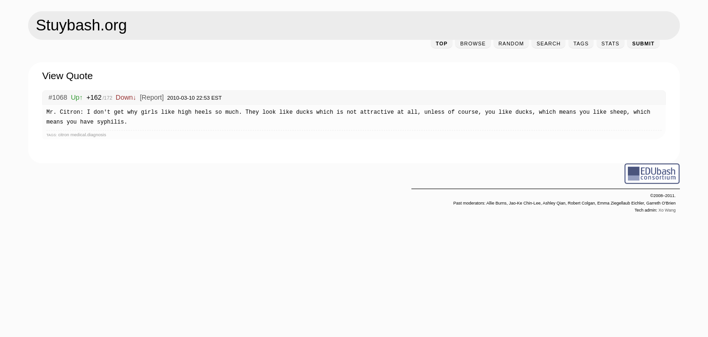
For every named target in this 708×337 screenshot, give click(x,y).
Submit (643, 43)
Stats (611, 43)
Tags (581, 43)
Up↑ (77, 97)
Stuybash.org (81, 25)
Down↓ (126, 97)
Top (441, 43)
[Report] (152, 97)
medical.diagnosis (88, 134)
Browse (472, 43)
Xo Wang (667, 210)
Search (548, 43)
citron (63, 134)
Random (511, 43)
